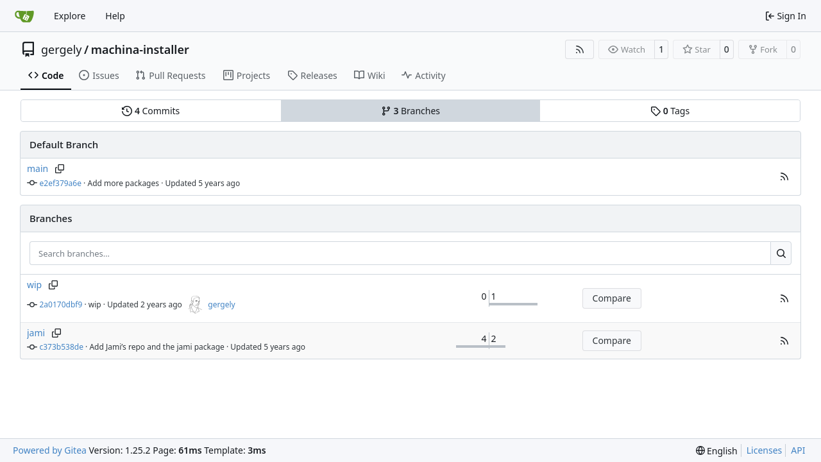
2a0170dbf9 (61, 304)
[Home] (24, 16)
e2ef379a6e (61, 183)
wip (34, 284)
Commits (151, 111)
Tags (670, 111)
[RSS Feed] (580, 49)
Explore (69, 16)
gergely (61, 49)
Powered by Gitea (50, 450)
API (798, 450)
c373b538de (61, 346)
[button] (784, 176)
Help (115, 16)
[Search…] (780, 253)
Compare (612, 298)
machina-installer (140, 49)
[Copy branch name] (59, 168)
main (37, 168)
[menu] (717, 451)
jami (36, 333)
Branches (410, 111)
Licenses (765, 450)
